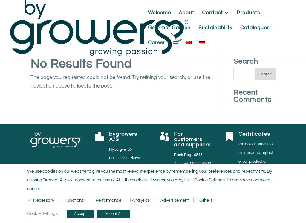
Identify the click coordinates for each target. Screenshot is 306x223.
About (186, 13)
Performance (108, 200)
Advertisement (174, 200)
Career (156, 43)
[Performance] (92, 200)
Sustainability (215, 28)
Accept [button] (80, 214)
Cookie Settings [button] (42, 213)
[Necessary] (29, 200)
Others (205, 200)
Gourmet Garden (169, 28)
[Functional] (61, 200)
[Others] (195, 200)
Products (248, 13)
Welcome (159, 13)
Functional (75, 200)
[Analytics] (128, 200)
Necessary (43, 200)
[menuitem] (175, 48)
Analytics (141, 200)
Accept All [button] (114, 214)
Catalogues (255, 28)
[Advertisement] (156, 200)
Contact (212, 13)
